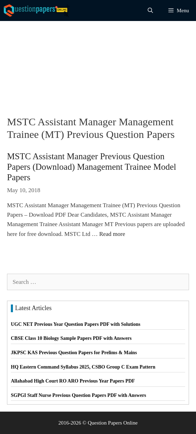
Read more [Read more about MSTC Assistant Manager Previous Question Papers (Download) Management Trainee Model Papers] (112, 234)
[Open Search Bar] (150, 10)
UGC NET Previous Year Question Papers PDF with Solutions (75, 324)
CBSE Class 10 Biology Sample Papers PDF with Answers (71, 338)
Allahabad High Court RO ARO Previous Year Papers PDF (73, 381)
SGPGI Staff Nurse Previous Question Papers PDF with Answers (78, 395)
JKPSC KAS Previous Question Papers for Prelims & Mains (74, 352)
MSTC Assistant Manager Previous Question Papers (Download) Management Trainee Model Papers (91, 167)
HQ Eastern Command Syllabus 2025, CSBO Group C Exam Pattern (83, 367)
